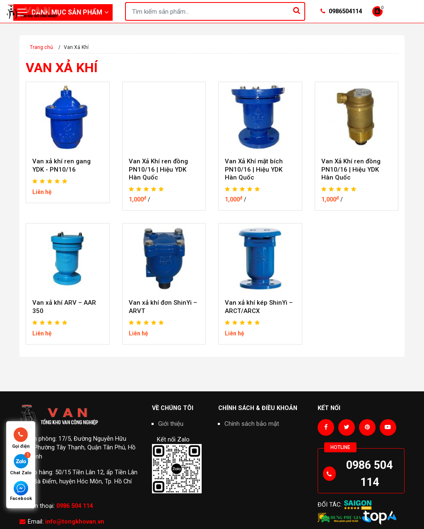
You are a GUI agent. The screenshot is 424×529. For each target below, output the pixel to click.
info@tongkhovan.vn (74, 521)
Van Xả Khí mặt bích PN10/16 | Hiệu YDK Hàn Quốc (254, 169)
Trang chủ (41, 47)
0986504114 (341, 11)
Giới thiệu (170, 423)
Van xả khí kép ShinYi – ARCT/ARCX (259, 307)
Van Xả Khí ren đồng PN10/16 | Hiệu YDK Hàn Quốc (158, 169)
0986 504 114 (74, 506)
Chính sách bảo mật (251, 423)
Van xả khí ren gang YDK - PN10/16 (61, 165)
